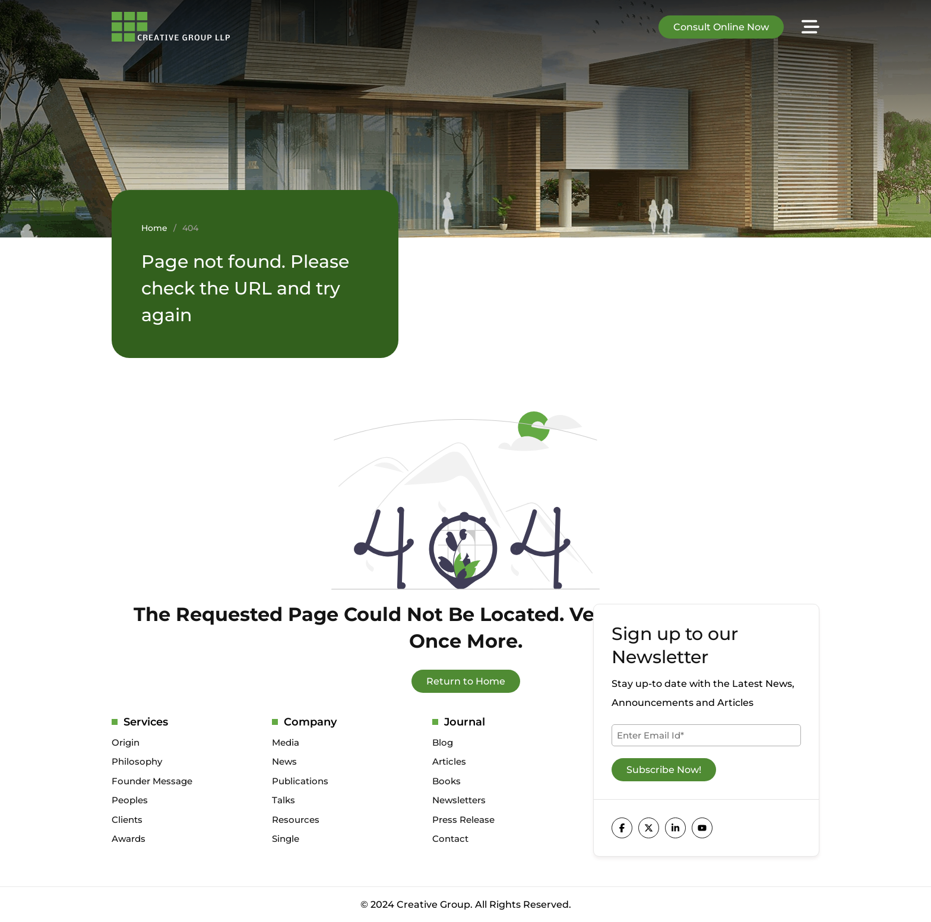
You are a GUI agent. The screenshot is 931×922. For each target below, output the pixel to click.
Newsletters (459, 800)
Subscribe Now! (663, 769)
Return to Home (465, 681)
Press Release (463, 819)
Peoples (130, 800)
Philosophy (137, 761)
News (284, 761)
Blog (442, 742)
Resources (295, 819)
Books (446, 781)
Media (285, 742)
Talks (283, 800)
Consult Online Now (721, 27)
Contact (450, 838)
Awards (128, 838)
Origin (126, 742)
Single (285, 838)
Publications (300, 781)
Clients (127, 819)
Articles (449, 761)
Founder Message (152, 781)
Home (154, 228)
